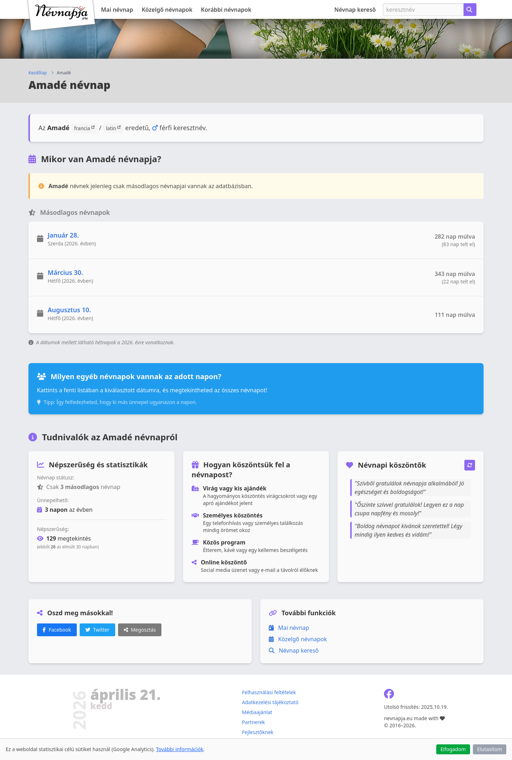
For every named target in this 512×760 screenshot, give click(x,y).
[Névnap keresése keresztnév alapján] (470, 9)
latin (113, 128)
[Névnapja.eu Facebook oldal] (389, 695)
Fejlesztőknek (257, 732)
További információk (179, 749)
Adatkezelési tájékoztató (270, 702)
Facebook (57, 629)
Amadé (64, 73)
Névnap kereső (355, 9)
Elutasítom (489, 749)
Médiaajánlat (257, 712)
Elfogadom (453, 749)
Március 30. (65, 272)
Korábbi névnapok (226, 9)
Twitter (97, 629)
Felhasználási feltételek (269, 692)
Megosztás (140, 629)
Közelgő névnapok (167, 9)
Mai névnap (117, 9)
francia (84, 128)
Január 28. (63, 235)
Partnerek (253, 722)
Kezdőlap (37, 73)
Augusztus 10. (69, 309)
